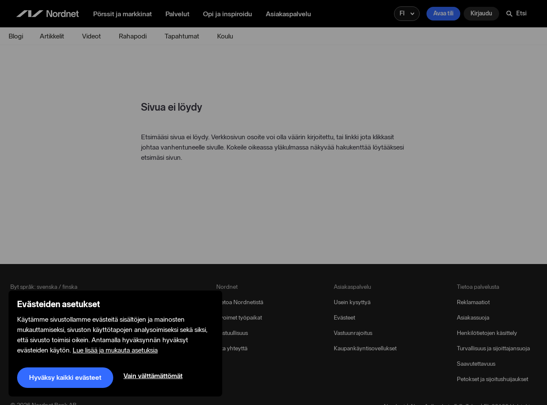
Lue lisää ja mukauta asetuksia (115, 350)
